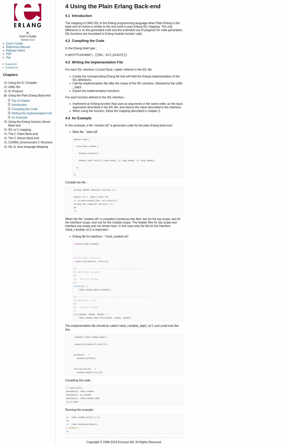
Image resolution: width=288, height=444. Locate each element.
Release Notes (15, 50)
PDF (9, 54)
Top (8, 57)
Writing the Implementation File (32, 113)
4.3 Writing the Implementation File (94, 62)
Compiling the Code (24, 109)
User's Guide (14, 43)
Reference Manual (18, 47)
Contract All (11, 67)
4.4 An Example (78, 118)
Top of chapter (21, 100)
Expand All (11, 64)
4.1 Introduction (78, 16)
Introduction (19, 104)
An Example (19, 117)
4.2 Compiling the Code (84, 41)
